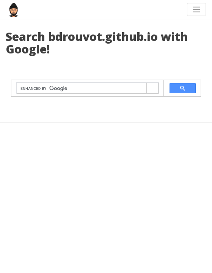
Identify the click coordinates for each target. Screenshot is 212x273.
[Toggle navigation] (196, 9)
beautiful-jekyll (119, 175)
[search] (81, 88)
